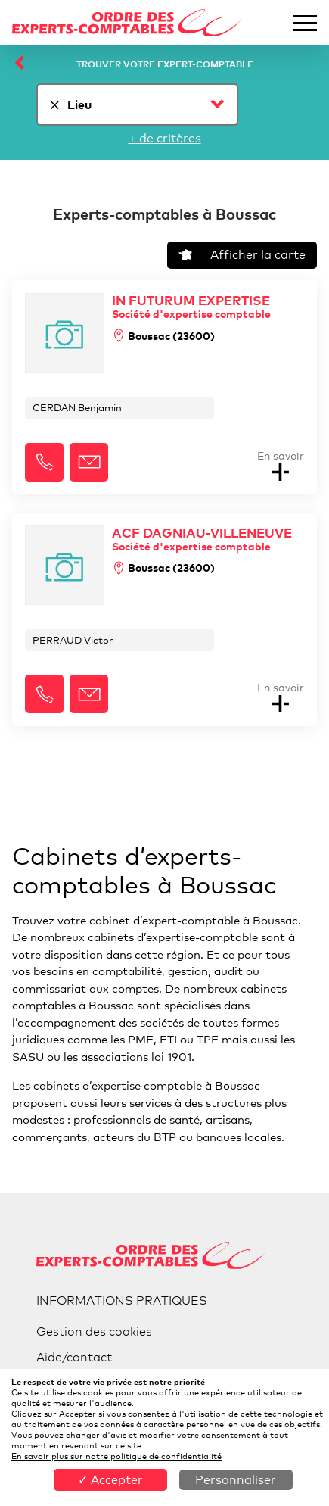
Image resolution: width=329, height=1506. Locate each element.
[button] (44, 462)
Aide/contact (74, 1357)
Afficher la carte (242, 255)
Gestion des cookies (94, 1331)
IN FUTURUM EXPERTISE (191, 306)
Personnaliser (235, 1480)
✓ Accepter (110, 1480)
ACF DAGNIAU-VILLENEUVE (202, 539)
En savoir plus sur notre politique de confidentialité (116, 1456)
